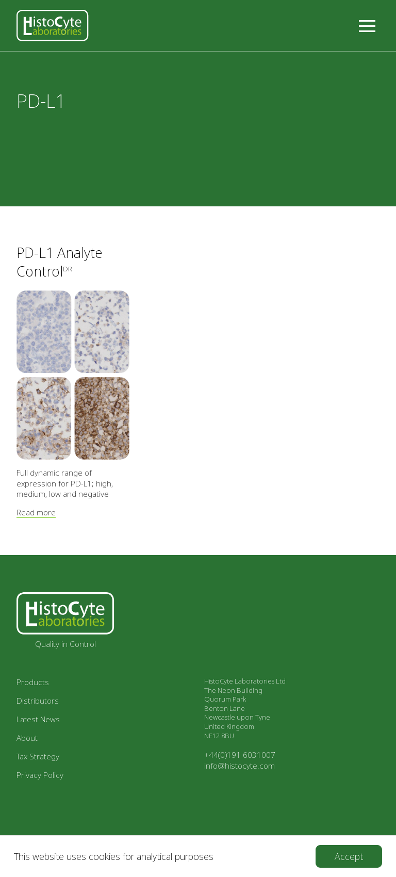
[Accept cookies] (349, 856)
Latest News (38, 719)
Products (32, 682)
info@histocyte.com (239, 765)
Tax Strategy (37, 756)
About (27, 738)
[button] (367, 25)
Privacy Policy (39, 775)
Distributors (37, 700)
